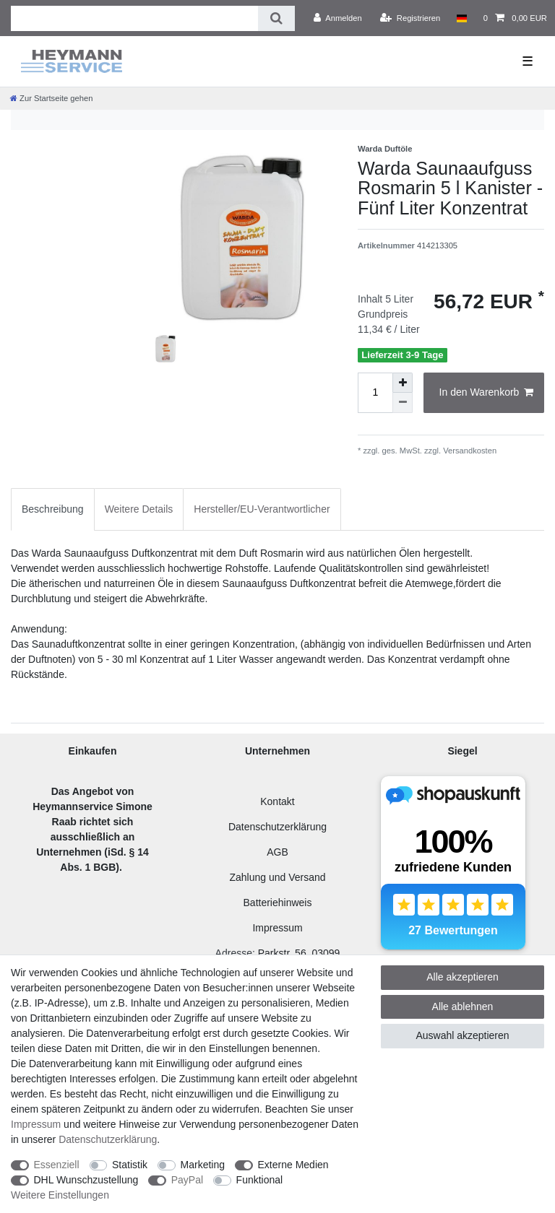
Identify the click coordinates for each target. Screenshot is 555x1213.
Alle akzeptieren (462, 977)
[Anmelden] (338, 18)
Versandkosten (468, 450)
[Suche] (276, 18)
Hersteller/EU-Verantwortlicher (262, 509)
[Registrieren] (410, 18)
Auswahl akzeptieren (462, 1035)
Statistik (129, 1164)
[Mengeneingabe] (375, 393)
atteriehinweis (281, 902)
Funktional (259, 1180)
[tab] (53, 509)
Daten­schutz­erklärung (108, 1139)
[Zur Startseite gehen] (51, 98)
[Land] (461, 18)
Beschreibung (53, 509)
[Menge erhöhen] (402, 383)
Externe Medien (293, 1164)
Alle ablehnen (463, 1006)
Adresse (233, 953)
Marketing (203, 1164)
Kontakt (277, 801)
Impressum (277, 928)
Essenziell (56, 1164)
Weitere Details (139, 509)
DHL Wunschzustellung (86, 1180)
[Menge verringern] (402, 403)
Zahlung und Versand (277, 877)
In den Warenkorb (486, 392)
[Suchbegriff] (134, 18)
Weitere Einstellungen (60, 1195)
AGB (277, 852)
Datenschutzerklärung (277, 826)
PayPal (187, 1180)
